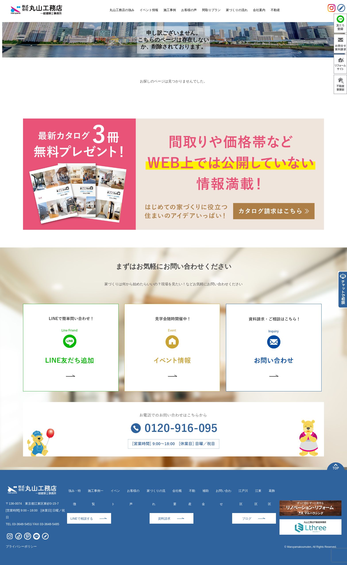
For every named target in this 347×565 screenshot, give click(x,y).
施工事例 (170, 10)
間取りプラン (211, 10)
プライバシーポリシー (21, 546)
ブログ (246, 518)
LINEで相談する (81, 518)
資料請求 (164, 518)
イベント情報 (149, 10)
